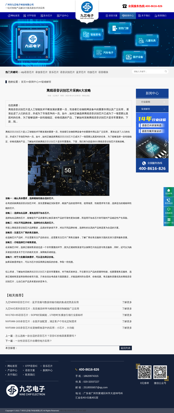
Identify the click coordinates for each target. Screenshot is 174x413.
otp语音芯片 (27, 72)
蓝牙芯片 (81, 72)
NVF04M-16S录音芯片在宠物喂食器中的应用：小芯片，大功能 (39, 327)
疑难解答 (46, 81)
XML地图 (82, 411)
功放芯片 (92, 72)
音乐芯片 (48, 15)
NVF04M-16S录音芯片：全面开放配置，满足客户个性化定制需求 (41, 321)
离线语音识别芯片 (38, 272)
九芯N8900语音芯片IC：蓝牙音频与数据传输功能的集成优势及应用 (42, 302)
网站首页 (15, 15)
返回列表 (125, 348)
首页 (23, 81)
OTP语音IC (31, 16)
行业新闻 (145, 102)
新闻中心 (129, 15)
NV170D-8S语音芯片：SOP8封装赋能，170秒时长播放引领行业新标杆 (44, 315)
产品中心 (64, 15)
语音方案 (113, 15)
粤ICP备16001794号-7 (69, 411)
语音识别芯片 (67, 72)
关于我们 (145, 15)
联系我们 (162, 15)
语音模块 (103, 72)
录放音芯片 (41, 72)
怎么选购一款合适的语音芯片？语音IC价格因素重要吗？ (45, 335)
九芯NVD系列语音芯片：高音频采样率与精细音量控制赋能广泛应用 (42, 308)
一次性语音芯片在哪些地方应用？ (33, 340)
